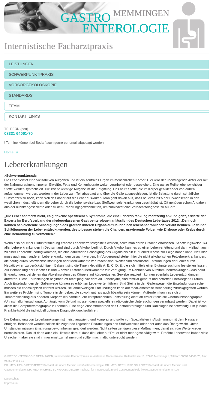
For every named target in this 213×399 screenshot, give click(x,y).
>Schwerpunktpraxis (20, 175)
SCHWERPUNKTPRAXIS (31, 74)
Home (9, 152)
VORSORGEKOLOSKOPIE (33, 85)
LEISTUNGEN (21, 64)
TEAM (14, 106)
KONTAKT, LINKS (24, 116)
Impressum (11, 383)
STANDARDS (20, 95)
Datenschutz (11, 378)
